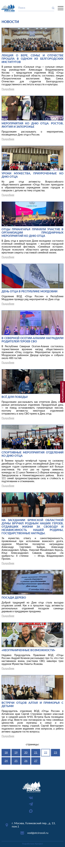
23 (55, 752)
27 (35, 760)
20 (25, 752)
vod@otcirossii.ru (37, 833)
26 (25, 760)
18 (6, 752)
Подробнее (8, 89)
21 (35, 752)
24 (6, 760)
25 (16, 760)
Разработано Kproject (32, 844)
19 (16, 752)
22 (45, 752)
